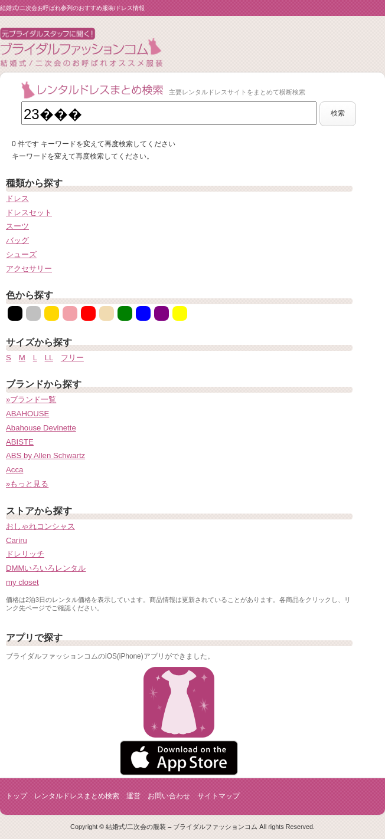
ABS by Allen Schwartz (45, 455)
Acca (14, 469)
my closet (22, 582)
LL (49, 357)
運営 (133, 796)
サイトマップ (218, 796)
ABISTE (20, 441)
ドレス (17, 198)
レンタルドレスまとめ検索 (76, 796)
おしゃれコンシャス (40, 526)
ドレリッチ (25, 554)
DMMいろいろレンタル (46, 568)
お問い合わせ (169, 796)
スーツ (17, 226)
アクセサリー (29, 268)
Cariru (16, 540)
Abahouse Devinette (41, 427)
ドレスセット (29, 212)
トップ (16, 796)
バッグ (17, 240)
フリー (72, 357)
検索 (338, 113)
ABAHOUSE (27, 413)
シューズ (21, 254)
